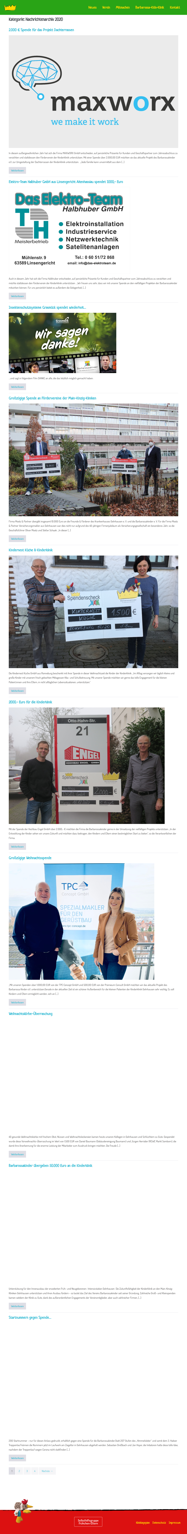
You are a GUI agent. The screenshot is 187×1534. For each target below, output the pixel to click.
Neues (92, 7)
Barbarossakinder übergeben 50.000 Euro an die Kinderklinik (50, 1165)
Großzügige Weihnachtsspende (30, 858)
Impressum (174, 1523)
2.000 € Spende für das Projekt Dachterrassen (41, 30)
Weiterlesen (18, 169)
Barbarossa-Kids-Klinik (149, 7)
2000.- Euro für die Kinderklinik (30, 702)
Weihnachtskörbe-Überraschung (30, 1014)
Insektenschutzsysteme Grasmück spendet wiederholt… (47, 307)
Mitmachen (123, 7)
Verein (106, 7)
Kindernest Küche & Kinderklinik (31, 550)
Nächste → (47, 1471)
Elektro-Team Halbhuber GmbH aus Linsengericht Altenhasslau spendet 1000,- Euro (66, 182)
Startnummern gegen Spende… (30, 1317)
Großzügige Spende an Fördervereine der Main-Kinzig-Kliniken (52, 398)
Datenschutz (159, 1523)
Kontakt (175, 7)
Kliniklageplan (143, 1523)
